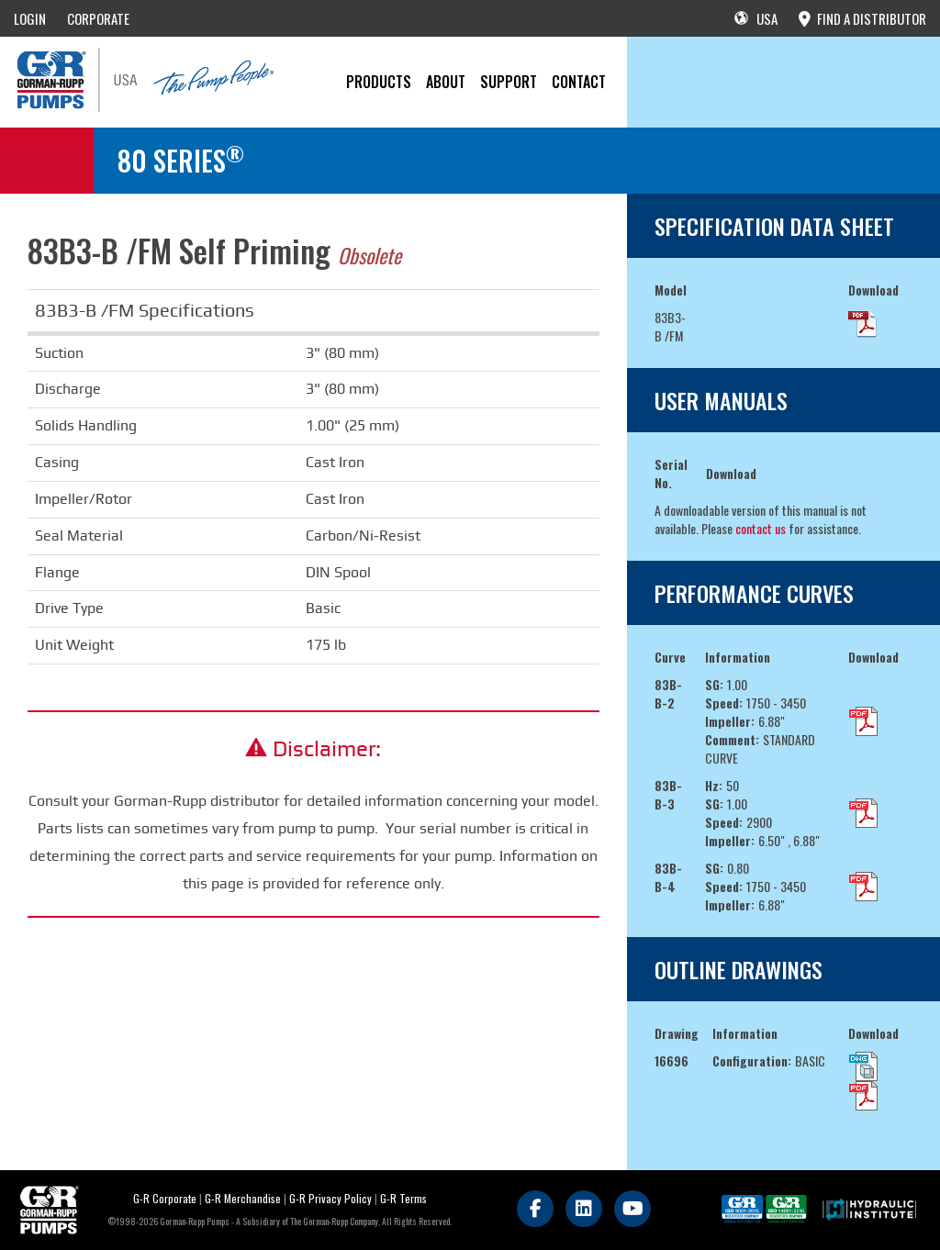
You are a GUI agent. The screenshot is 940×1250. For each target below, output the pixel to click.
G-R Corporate (164, 1198)
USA (756, 18)
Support (508, 82)
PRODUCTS (378, 82)
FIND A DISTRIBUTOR (862, 18)
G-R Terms (403, 1198)
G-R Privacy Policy (330, 1198)
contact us (760, 528)
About (445, 82)
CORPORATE (98, 18)
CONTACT (579, 82)
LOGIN (30, 18)
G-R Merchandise (243, 1198)
